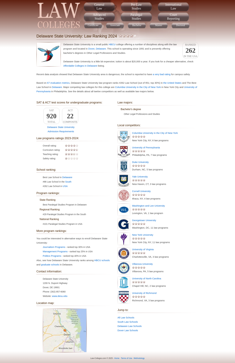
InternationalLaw (173, 6)
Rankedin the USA (190, 50)
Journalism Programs (54, 247)
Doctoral (180, 25)
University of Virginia (143, 249)
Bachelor (136, 25)
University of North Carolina (146, 278)
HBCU (112, 44)
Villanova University (142, 264)
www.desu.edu (59, 296)
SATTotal (51, 116)
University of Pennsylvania (146, 147)
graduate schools (50, 264)
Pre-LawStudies (136, 6)
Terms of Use (126, 358)
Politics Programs (52, 255)
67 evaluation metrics (58, 82)
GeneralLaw (99, 6)
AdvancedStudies (99, 16)
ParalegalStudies (136, 16)
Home (116, 358)
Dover (91, 48)
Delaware (101, 48)
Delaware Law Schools (130, 326)
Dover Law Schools (128, 330)
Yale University (140, 176)
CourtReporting (173, 16)
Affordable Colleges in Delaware (80, 65)
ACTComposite (70, 116)
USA (65, 186)
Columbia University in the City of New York (138, 87)
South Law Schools (128, 321)
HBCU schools (102, 260)
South (68, 181)
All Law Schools (126, 317)
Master (158, 25)
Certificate (93, 25)
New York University (142, 234)
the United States (172, 82)
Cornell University (141, 191)
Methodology (139, 358)
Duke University (140, 162)
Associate (115, 25)
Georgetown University (144, 220)
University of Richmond (144, 293)
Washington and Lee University (148, 205)
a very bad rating (162, 74)
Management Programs (55, 251)
